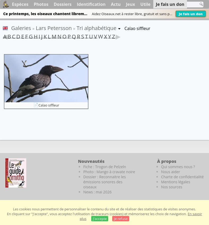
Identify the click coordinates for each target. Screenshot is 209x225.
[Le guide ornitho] (15, 173)
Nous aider (170, 171)
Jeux (130, 4)
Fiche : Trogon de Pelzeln (104, 166)
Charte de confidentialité (182, 176)
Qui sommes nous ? (178, 166)
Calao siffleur (48, 105)
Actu (116, 4)
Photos (41, 4)
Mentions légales (175, 181)
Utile (145, 4)
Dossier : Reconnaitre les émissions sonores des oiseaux (104, 181)
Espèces (20, 4)
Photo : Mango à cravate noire (109, 171)
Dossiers (62, 4)
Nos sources (171, 186)
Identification (91, 4)
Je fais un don (191, 13)
